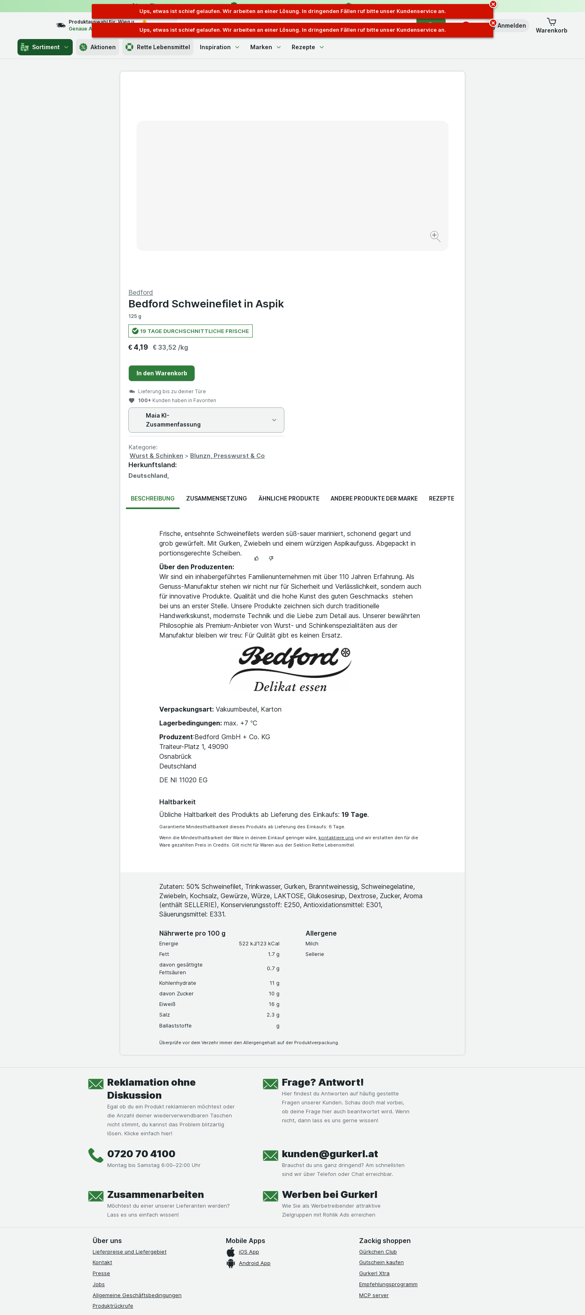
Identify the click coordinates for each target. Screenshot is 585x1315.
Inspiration (220, 47)
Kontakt (102, 1066)
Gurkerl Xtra (374, 1077)
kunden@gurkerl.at (330, 958)
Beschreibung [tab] (153, 302)
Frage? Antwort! (323, 887)
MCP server (374, 1099)
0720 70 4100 (141, 958)
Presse (101, 1077)
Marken (266, 47)
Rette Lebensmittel (158, 47)
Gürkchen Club (378, 1056)
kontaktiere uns (336, 642)
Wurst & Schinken (328, 260)
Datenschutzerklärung (120, 1132)
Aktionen (97, 47)
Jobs (99, 1088)
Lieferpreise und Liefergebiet (130, 1056)
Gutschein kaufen (381, 1066)
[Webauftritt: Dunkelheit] (329, 1299)
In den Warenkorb (334, 177)
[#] (386, 1180)
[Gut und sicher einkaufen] (321, 1193)
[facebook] (97, 1173)
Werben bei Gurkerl (329, 999)
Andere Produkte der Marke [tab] (374, 302)
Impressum (106, 1143)
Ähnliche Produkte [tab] (288, 302)
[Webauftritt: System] (251, 1299)
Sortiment (45, 47)
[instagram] (117, 1173)
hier (228, 1245)
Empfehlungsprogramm (388, 1088)
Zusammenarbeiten (155, 999)
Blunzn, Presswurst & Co (399, 260)
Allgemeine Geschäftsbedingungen (137, 1099)
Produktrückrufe (113, 1110)
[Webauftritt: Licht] (288, 1299)
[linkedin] (156, 1173)
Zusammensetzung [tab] (216, 302)
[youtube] (136, 1173)
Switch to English (307, 1265)
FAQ (98, 1121)
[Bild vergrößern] (264, 211)
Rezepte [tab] (441, 302)
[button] (506, 25)
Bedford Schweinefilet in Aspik (378, 108)
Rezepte (308, 47)
